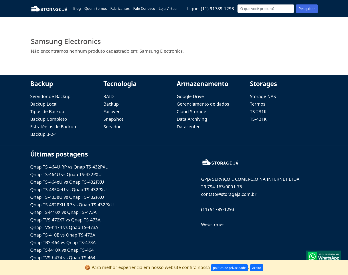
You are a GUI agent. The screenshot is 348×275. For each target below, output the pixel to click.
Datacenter (188, 127)
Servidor (112, 127)
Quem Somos (95, 8)
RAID (108, 96)
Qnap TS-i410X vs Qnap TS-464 (62, 250)
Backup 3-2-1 (43, 134)
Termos (257, 104)
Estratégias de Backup (53, 127)
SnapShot (113, 119)
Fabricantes (120, 8)
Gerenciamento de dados (203, 104)
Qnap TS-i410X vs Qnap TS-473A (63, 212)
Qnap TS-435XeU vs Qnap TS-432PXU (68, 190)
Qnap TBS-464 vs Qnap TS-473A (63, 242)
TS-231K (258, 111)
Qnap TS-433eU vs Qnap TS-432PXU (67, 197)
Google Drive (190, 96)
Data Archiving (192, 119)
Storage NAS (263, 96)
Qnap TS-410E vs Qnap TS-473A (62, 235)
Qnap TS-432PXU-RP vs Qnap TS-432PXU (72, 205)
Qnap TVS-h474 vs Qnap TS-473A (64, 227)
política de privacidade (229, 268)
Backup (111, 104)
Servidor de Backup (50, 96)
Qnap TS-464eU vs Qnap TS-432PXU (67, 182)
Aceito (256, 268)
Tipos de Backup (47, 111)
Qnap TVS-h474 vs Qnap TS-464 (62, 258)
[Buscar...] (265, 8)
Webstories (212, 224)
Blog (77, 8)
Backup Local (43, 104)
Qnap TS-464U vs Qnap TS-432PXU (66, 174)
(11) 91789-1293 (217, 9)
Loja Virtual (168, 8)
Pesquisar (307, 8)
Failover (111, 111)
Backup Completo (48, 119)
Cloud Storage (191, 111)
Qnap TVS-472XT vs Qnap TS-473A (65, 220)
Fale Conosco (144, 8)
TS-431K (258, 119)
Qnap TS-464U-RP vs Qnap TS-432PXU (69, 167)
